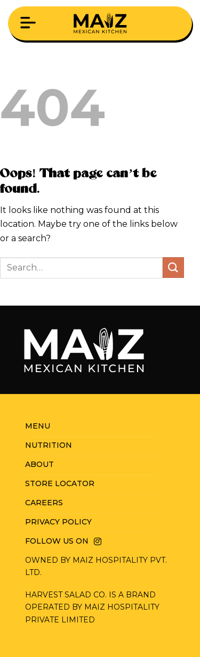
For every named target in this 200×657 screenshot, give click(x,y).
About (39, 464)
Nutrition (48, 445)
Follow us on (57, 541)
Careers (44, 502)
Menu (37, 426)
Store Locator (59, 483)
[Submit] (173, 267)
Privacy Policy (58, 522)
